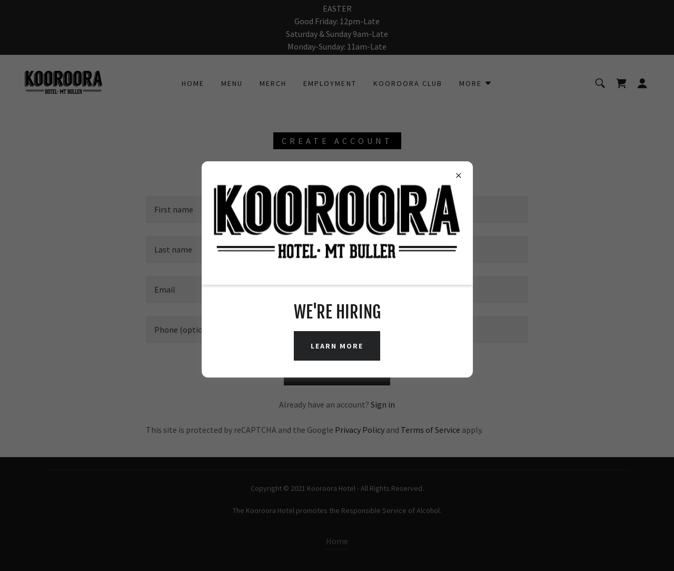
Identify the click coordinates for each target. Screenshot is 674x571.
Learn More (337, 346)
